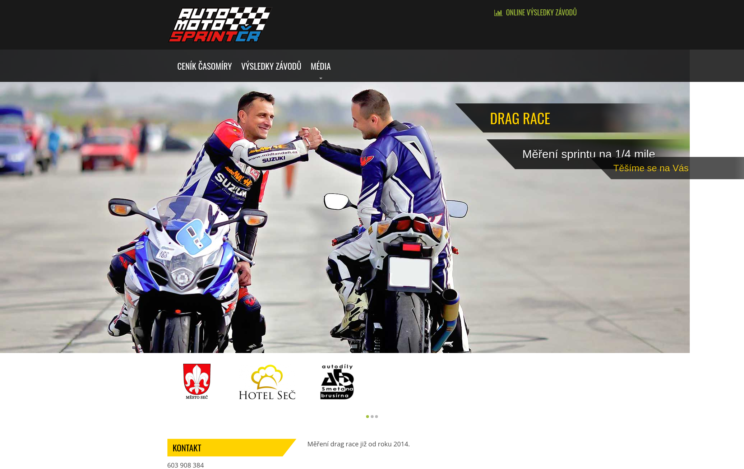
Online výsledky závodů (541, 12)
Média (321, 65)
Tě (724, 167)
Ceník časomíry (204, 65)
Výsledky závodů (271, 65)
